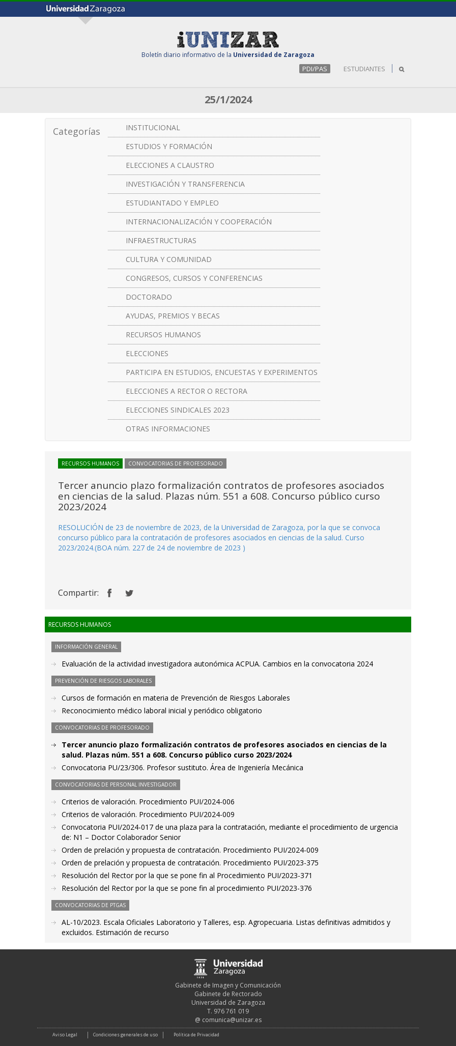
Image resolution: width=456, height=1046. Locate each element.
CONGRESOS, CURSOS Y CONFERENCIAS (194, 278)
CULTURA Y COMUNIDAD (169, 259)
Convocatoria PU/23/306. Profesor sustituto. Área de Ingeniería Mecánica (182, 767)
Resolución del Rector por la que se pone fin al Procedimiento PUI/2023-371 (187, 875)
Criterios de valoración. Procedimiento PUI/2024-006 (148, 801)
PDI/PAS (314, 68)
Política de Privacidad (196, 1034)
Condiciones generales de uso (125, 1034)
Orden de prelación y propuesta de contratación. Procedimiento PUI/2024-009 (190, 850)
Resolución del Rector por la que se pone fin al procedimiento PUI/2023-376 (187, 888)
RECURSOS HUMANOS (163, 334)
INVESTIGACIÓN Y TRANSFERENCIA (185, 184)
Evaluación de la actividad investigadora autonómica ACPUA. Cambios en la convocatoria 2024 (217, 664)
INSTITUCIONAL (153, 127)
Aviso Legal (64, 1034)
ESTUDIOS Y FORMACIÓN (169, 146)
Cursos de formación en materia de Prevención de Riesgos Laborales (176, 698)
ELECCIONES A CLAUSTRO (170, 165)
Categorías (76, 131)
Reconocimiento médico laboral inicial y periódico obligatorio (162, 710)
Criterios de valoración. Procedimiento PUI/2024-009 (148, 814)
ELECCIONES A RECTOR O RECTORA (186, 391)
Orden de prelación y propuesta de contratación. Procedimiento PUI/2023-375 (190, 862)
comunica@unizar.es (232, 1019)
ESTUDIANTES (364, 68)
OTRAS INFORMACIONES (168, 428)
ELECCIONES (147, 353)
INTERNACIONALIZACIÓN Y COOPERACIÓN (199, 221)
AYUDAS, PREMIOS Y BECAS (173, 316)
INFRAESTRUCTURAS (161, 240)
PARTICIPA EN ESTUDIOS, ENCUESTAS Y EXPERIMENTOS (222, 372)
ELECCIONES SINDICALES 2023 (178, 410)
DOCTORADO (149, 297)
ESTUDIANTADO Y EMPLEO (172, 203)
